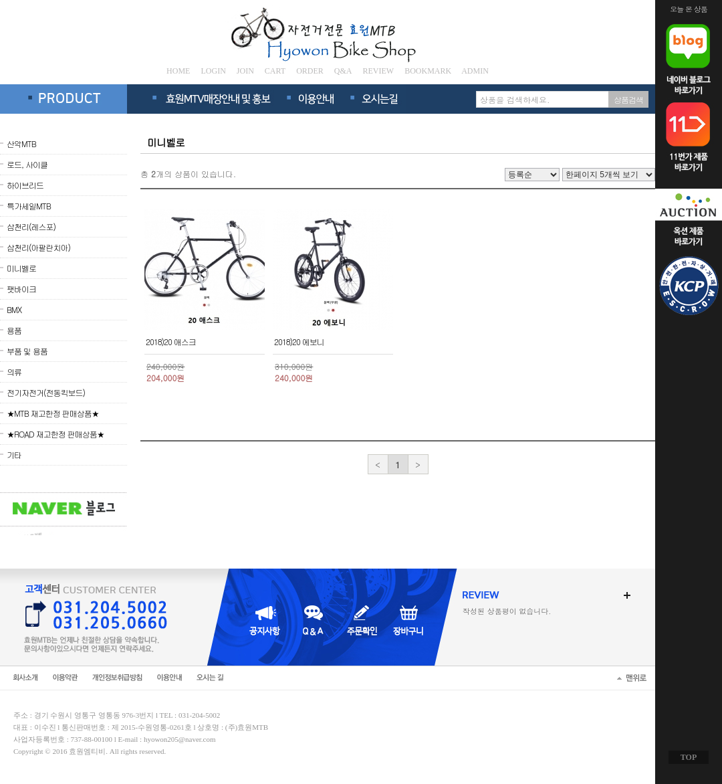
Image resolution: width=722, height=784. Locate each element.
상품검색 (628, 99)
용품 (14, 330)
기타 (14, 454)
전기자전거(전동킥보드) (46, 392)
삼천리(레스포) (31, 226)
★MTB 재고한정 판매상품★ (53, 413)
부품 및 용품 (27, 351)
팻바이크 (21, 288)
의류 (14, 371)
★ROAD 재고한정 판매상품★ (55, 433)
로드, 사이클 (27, 164)
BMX (14, 309)
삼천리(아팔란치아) (38, 247)
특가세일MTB (29, 205)
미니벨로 (21, 268)
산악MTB (21, 143)
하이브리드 (25, 185)
